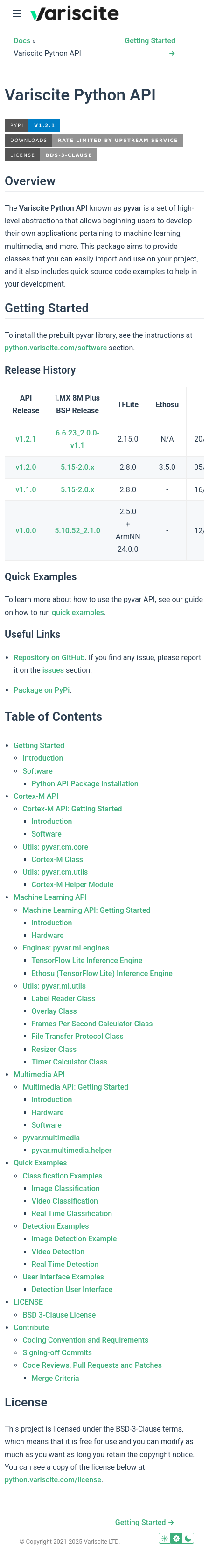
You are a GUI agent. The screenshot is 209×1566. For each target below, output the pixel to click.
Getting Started (39, 745)
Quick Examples (40, 1162)
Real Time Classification (72, 1213)
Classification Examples (62, 1175)
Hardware (48, 935)
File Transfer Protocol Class (78, 1036)
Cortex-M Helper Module (73, 884)
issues (53, 670)
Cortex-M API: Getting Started (72, 808)
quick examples (78, 612)
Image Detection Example (74, 1238)
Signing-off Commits (57, 1352)
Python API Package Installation (85, 783)
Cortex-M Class (58, 859)
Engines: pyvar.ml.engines (65, 948)
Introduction (42, 758)
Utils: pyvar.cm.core (55, 847)
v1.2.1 (26, 439)
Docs (22, 40)
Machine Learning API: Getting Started (86, 910)
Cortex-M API (36, 796)
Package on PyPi (42, 690)
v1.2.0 (26, 467)
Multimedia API (39, 1074)
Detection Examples (55, 1226)
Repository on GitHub (49, 657)
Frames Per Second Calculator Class (92, 1023)
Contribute (31, 1327)
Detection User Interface (72, 1289)
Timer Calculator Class (70, 1061)
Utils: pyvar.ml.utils (54, 986)
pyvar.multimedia (51, 1137)
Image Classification (66, 1188)
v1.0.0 (26, 530)
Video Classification (65, 1201)
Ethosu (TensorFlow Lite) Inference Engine (102, 973)
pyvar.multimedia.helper (72, 1150)
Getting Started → (144, 1522)
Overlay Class (54, 1011)
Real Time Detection (65, 1264)
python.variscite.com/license (53, 1479)
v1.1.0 (26, 489)
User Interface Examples (63, 1276)
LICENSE (28, 1302)
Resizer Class (54, 1049)
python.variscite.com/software (56, 347)
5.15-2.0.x (77, 467)
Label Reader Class (64, 998)
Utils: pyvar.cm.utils (55, 872)
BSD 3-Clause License (59, 1315)
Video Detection (58, 1251)
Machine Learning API (50, 897)
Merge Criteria (55, 1378)
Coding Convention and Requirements (85, 1340)
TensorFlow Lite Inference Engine (87, 960)
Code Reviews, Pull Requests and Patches (92, 1365)
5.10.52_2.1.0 (77, 530)
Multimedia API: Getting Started (75, 1087)
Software (37, 771)
